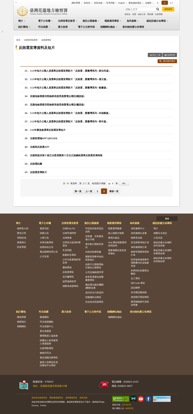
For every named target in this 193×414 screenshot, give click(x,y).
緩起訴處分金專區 (156, 20)
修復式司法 (45, 352)
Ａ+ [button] (171, 3)
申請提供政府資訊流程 (94, 230)
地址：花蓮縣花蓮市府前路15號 (50, 385)
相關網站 (21, 326)
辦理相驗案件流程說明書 (140, 303)
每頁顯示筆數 (99, 183)
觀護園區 (44, 317)
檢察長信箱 (136, 237)
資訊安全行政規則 (94, 292)
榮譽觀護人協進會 (49, 335)
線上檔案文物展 (116, 233)
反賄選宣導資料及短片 (37, 47)
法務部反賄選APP (39, 147)
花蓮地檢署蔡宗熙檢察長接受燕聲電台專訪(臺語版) (57, 104)
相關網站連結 (107, 26)
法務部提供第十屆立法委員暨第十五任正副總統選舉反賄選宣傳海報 (66, 155)
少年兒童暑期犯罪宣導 (72, 261)
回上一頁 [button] (156, 55)
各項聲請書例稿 (139, 292)
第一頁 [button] (78, 191)
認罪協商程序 (69, 281)
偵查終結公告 (46, 247)
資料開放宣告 (71, 397)
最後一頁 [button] (113, 191)
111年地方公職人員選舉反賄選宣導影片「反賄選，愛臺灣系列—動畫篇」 (69, 87)
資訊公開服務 (89, 20)
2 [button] (104, 191)
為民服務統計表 (139, 247)
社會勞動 (159, 14)
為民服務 (131, 20)
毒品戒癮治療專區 (49, 357)
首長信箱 (98, 3)
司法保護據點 (46, 321)
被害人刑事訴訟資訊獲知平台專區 (49, 364)
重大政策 (63, 26)
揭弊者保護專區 (70, 286)
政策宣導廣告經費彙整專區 (94, 278)
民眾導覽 (21, 247)
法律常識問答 (69, 233)
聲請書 (150, 14)
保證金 (127, 14)
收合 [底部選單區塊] (167, 218)
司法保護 (43, 26)
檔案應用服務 (115, 228)
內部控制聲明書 (93, 251)
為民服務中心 (137, 228)
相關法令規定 (160, 233)
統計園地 (23, 26)
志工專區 (135, 278)
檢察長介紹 (22, 228)
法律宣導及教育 (66, 20)
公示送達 (44, 256)
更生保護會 (45, 331)
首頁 (18, 40)
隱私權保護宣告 (56, 397)
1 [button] (97, 191)
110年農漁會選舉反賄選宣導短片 (48, 130)
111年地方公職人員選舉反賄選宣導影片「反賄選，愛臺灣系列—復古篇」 (69, 79)
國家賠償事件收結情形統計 (94, 258)
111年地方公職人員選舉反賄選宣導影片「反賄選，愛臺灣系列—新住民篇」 (70, 70)
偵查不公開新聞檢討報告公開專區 (94, 266)
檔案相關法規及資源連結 (117, 252)
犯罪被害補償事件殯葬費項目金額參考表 (140, 262)
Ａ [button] (165, 3)
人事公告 (44, 237)
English (121, 3)
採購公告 (44, 233)
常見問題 (110, 3)
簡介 (20, 20)
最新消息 (44, 228)
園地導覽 (21, 317)
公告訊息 (158, 237)
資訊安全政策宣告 (39, 397)
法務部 (148, 3)
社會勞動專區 (46, 348)
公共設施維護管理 (94, 272)
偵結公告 (142, 14)
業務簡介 (21, 242)
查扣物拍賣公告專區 (133, 26)
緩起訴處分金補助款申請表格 (162, 244)
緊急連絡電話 (135, 3)
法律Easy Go (69, 228)
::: (16, 2)
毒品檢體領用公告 (49, 251)
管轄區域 (21, 237)
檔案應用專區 (111, 20)
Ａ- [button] (158, 3)
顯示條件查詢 (167, 61)
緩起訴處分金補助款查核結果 (162, 259)
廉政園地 (67, 267)
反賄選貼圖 (36, 163)
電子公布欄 (44, 20)
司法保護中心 (46, 326)
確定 (124, 183)
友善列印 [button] (171, 55)
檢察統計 (21, 321)
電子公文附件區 (86, 26)
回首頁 (87, 3)
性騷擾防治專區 (93, 297)
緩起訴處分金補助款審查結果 (162, 252)
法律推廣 (67, 237)
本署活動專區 (46, 242)
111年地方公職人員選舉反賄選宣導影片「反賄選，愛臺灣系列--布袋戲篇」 (70, 113)
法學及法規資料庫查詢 (72, 244)
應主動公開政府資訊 (94, 245)
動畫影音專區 (69, 254)
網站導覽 (76, 3)
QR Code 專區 (138, 283)
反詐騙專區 (68, 276)
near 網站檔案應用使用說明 (117, 244)
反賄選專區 (46, 40)
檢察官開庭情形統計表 (140, 253)
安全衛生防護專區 (94, 301)
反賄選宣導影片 (38, 172)
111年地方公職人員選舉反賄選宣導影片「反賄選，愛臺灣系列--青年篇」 (69, 121)
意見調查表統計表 (140, 242)
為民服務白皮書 (139, 233)
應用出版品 (113, 237)
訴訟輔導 (135, 287)
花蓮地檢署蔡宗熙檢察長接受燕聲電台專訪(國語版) (57, 96)
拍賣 (134, 14)
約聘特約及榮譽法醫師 (140, 272)
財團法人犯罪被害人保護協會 (49, 342)
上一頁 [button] (88, 191)
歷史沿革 (21, 233)
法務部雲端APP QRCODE (43, 138)
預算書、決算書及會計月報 (94, 238)
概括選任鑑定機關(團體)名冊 (94, 286)
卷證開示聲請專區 (140, 297)
